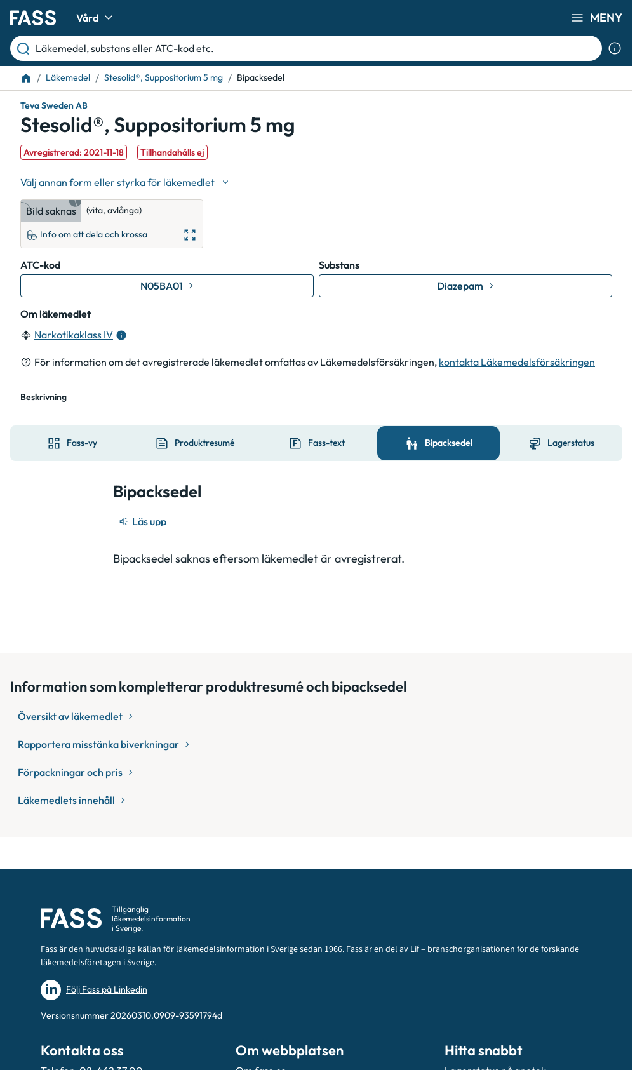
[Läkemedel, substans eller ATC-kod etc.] (316, 48)
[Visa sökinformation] (614, 48)
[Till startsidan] (26, 78)
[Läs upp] (143, 521)
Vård (96, 17)
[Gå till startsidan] (33, 18)
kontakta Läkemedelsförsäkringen (517, 362)
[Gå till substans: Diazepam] (465, 285)
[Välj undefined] (125, 182)
